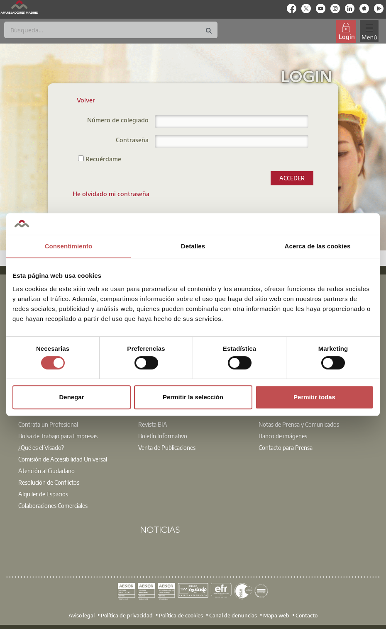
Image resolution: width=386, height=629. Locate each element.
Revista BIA (152, 424)
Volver (86, 100)
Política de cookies (181, 615)
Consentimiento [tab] (69, 246)
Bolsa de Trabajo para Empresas (58, 436)
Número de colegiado (118, 120)
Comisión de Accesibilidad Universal (62, 459)
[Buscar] (110, 30)
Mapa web (276, 615)
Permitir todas (314, 397)
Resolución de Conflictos (48, 482)
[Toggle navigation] (369, 31)
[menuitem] (111, 193)
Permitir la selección (193, 397)
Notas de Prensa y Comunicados (299, 424)
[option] (72, 454)
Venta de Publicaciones (166, 447)
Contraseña (132, 140)
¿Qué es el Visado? (41, 447)
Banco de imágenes (283, 436)
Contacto (307, 615)
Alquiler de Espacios (43, 494)
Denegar (71, 397)
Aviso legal (81, 615)
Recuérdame (99, 158)
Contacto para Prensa (286, 447)
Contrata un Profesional (48, 424)
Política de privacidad (127, 615)
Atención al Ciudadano (46, 470)
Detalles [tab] (193, 246)
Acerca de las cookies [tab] (318, 246)
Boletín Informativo (162, 436)
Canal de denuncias (233, 615)
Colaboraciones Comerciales (53, 505)
